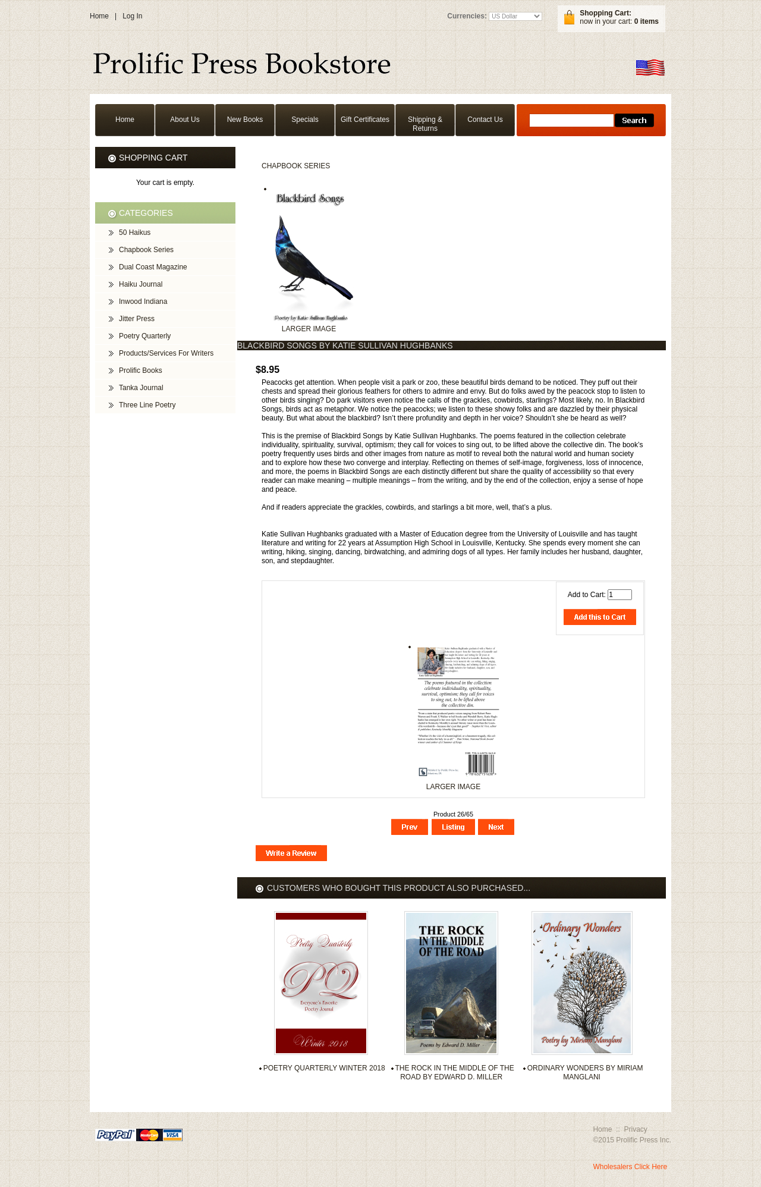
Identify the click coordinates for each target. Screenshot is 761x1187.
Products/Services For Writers (166, 353)
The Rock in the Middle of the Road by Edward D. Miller (454, 1072)
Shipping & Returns (425, 124)
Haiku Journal (140, 284)
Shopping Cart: (605, 13)
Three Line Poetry (147, 405)
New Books (245, 119)
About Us (184, 119)
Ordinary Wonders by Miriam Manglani (585, 1072)
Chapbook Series (296, 166)
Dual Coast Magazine (153, 267)
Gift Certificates (365, 119)
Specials (304, 119)
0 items (646, 21)
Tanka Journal (141, 388)
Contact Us (484, 119)
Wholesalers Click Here (630, 1167)
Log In (132, 16)
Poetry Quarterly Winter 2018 (324, 1068)
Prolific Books (140, 370)
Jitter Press (137, 319)
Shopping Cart (153, 157)
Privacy (635, 1129)
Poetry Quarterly (145, 336)
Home (99, 16)
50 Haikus (134, 232)
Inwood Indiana (143, 301)
